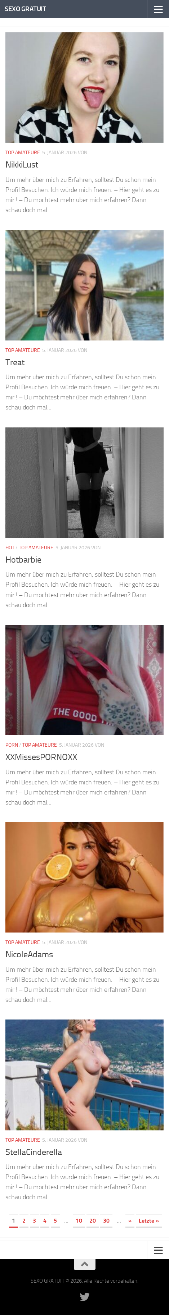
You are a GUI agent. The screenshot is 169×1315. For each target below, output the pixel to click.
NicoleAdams (29, 954)
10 (79, 1220)
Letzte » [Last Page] (149, 1220)
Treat (15, 362)
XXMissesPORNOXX (41, 757)
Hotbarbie (23, 560)
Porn (11, 745)
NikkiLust (21, 165)
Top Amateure (22, 153)
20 (92, 1220)
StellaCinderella (33, 1152)
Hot (9, 548)
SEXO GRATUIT (25, 9)
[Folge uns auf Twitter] (85, 1297)
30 (106, 1220)
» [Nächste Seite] (130, 1220)
